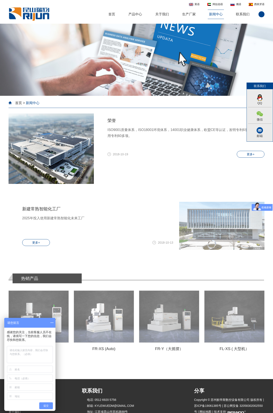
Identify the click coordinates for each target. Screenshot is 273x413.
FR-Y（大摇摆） (169, 349)
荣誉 (111, 120)
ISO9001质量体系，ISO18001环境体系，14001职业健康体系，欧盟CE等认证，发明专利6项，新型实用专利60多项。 (184, 133)
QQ (259, 103)
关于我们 (162, 14)
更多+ (250, 154)
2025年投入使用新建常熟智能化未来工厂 (53, 218)
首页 (111, 14)
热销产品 (29, 278)
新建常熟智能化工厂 (41, 208)
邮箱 (260, 136)
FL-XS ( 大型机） (234, 349)
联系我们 (243, 14)
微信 (260, 119)
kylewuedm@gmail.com (114, 405)
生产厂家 (189, 14)
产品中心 (135, 14)
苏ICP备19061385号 (207, 405)
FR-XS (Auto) (103, 349)
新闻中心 (216, 14)
